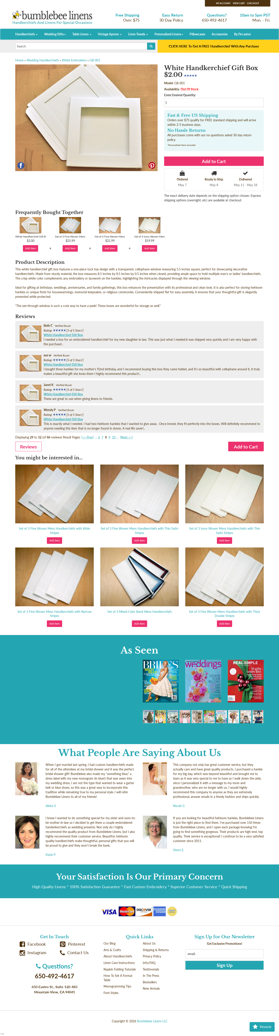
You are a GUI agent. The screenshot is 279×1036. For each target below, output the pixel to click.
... (96, 437)
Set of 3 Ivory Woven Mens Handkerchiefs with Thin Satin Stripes (224, 531)
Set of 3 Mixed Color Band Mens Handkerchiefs (139, 611)
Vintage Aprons (110, 34)
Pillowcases (197, 34)
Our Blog (110, 943)
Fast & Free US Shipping (192, 115)
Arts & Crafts (112, 950)
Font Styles (111, 993)
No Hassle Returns (186, 130)
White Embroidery (74, 60)
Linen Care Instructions (119, 963)
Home (19, 60)
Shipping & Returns (156, 950)
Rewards (262, 1026)
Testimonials (151, 969)
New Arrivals (151, 988)
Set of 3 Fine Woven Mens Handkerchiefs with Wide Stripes (54, 531)
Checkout (253, 3)
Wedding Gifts (55, 34)
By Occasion (242, 34)
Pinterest (72, 944)
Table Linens (81, 34)
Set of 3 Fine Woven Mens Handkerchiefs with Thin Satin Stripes (139, 531)
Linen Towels (138, 34)
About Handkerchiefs (118, 956)
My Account (223, 3)
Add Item (30, 248)
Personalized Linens (169, 34)
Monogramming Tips (117, 986)
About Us (149, 943)
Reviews (28, 446)
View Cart (239, 3)
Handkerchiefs (26, 34)
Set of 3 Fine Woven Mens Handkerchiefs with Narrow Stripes (54, 614)
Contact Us (74, 952)
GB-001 (95, 60)
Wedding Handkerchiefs (43, 60)
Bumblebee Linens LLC (152, 1021)
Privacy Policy (152, 956)
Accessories (220, 34)
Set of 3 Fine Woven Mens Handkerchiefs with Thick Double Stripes (224, 614)
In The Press (151, 975)
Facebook (33, 944)
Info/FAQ (149, 963)
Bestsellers (150, 982)
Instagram (33, 952)
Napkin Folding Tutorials (120, 969)
